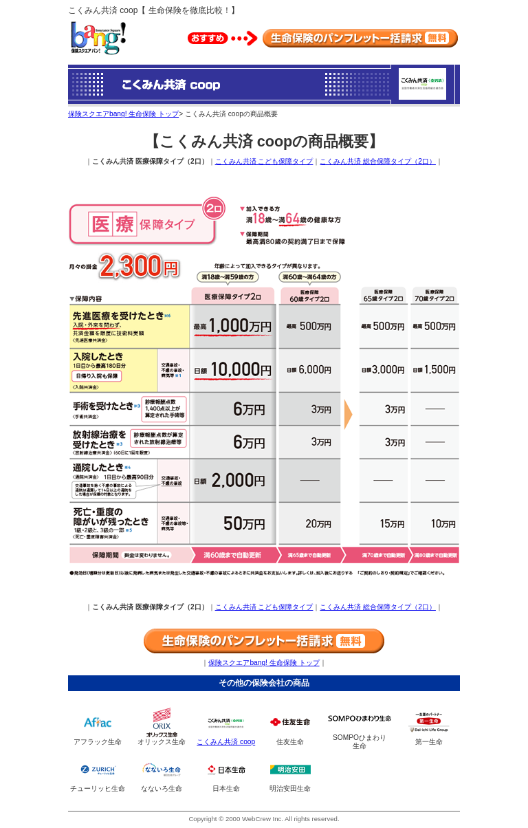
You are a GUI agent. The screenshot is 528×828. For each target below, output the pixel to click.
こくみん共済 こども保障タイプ (264, 161)
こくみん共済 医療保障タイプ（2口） (150, 161)
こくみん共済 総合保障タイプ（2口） (378, 161)
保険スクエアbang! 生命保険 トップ (123, 114)
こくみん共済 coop (226, 741)
